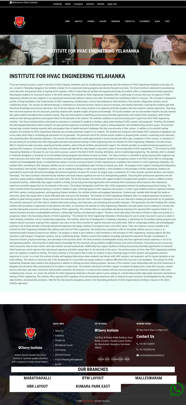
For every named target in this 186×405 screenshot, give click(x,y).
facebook (57, 4)
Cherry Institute (88, 401)
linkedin (100, 4)
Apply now (112, 4)
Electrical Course (62, 354)
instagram (78, 4)
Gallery (103, 21)
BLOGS (157, 21)
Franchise (115, 21)
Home (67, 21)
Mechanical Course (63, 345)
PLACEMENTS (145, 21)
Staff (167, 21)
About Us (78, 21)
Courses (90, 21)
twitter (68, 4)
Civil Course (59, 350)
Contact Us (129, 21)
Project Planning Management (68, 359)
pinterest (90, 4)
